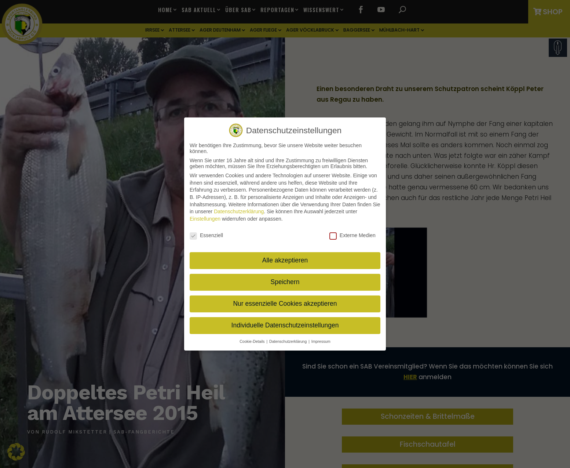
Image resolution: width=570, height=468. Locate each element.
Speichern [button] (285, 279)
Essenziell (206, 232)
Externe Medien (352, 232)
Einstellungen (205, 215)
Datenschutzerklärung (239, 208)
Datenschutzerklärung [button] (288, 338)
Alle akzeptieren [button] (285, 257)
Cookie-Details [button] (253, 338)
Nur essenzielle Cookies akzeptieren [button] (285, 300)
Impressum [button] (320, 338)
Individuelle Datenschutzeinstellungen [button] (285, 322)
